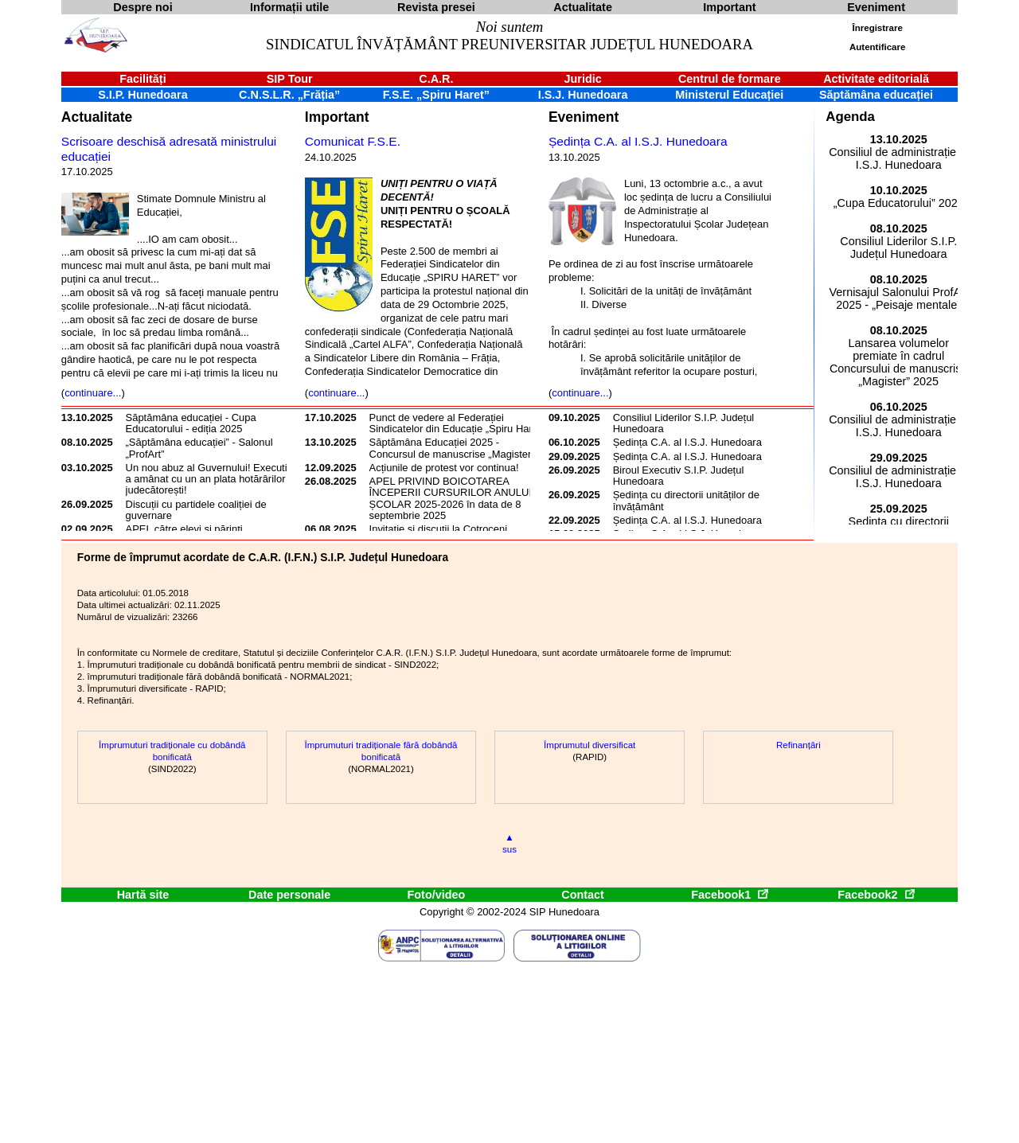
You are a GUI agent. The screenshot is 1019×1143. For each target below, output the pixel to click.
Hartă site (143, 894)
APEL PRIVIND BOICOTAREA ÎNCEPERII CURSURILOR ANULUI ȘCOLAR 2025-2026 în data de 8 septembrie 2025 (450, 498)
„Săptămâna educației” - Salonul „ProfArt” (199, 447)
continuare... (92, 393)
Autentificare (877, 47)
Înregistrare (878, 28)
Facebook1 (729, 894)
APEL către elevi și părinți (184, 529)
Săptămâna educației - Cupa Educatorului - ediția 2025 (191, 423)
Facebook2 (875, 894)
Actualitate (96, 117)
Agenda (850, 116)
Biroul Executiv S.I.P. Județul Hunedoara (678, 475)
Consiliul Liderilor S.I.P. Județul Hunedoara (684, 423)
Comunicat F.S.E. (352, 141)
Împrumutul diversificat (589, 745)
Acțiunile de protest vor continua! (444, 468)
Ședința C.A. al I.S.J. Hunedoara (638, 141)
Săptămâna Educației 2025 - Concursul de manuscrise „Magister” (452, 447)
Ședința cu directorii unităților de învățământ (686, 500)
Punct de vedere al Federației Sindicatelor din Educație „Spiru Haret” (457, 423)
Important (337, 117)
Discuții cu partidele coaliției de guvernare (196, 509)
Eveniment (584, 117)
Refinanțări (798, 745)
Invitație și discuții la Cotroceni (438, 529)
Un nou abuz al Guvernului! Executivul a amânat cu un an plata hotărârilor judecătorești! (213, 479)
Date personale (289, 894)
